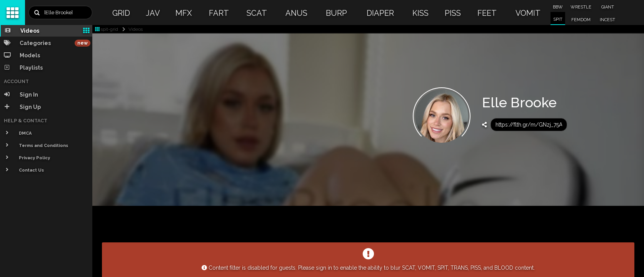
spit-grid (106, 29)
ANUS (296, 13)
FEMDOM (581, 19)
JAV (153, 13)
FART (219, 13)
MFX (183, 13)
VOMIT (528, 13)
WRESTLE (581, 7)
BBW (558, 7)
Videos (131, 29)
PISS (453, 13)
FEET (487, 13)
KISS (420, 13)
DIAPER (380, 13)
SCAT (257, 13)
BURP (336, 13)
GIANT (607, 7)
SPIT (557, 19)
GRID (121, 13)
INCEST (607, 19)
